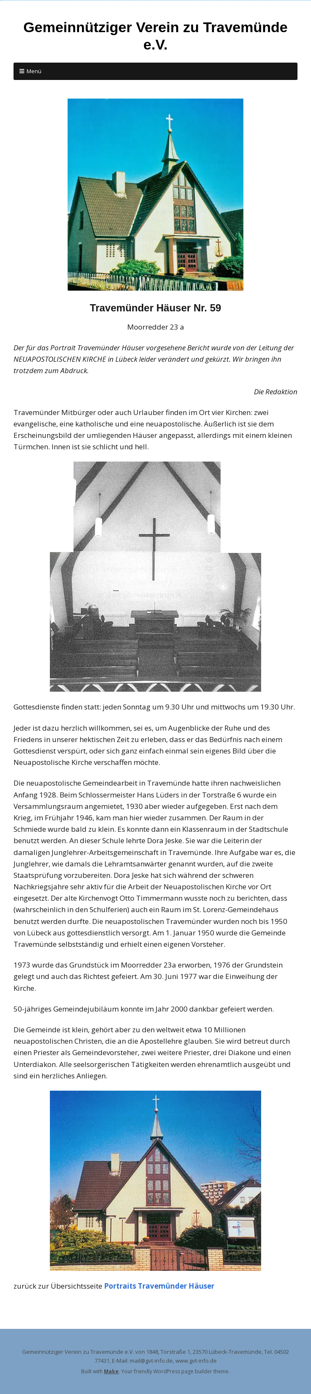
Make (111, 1371)
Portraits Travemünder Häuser (159, 1286)
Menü (34, 71)
